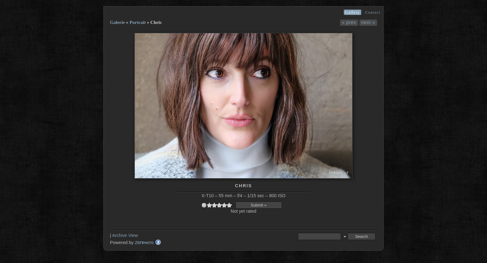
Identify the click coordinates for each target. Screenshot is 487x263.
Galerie (117, 22)
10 (229, 205)
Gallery (352, 12)
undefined (204, 205)
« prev (349, 22)
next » (368, 22)
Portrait (138, 22)
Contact (372, 12)
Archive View (125, 235)
